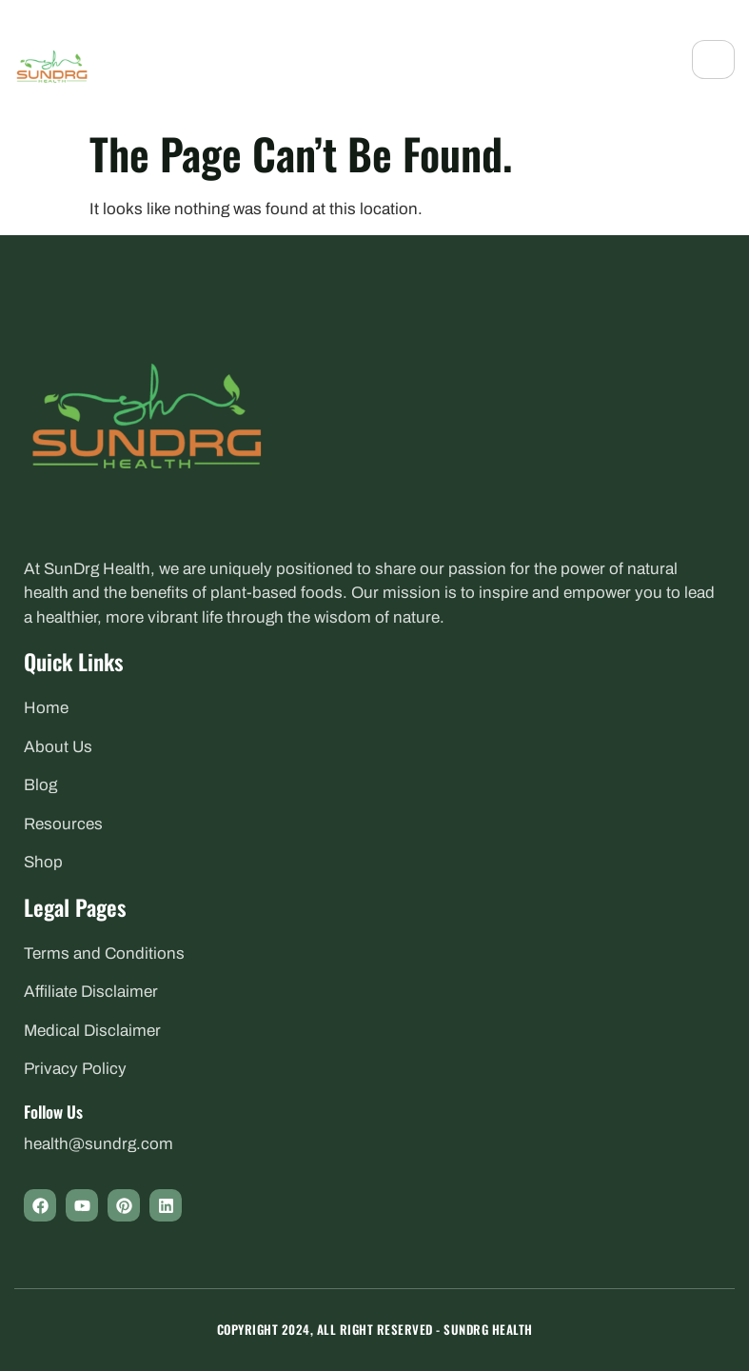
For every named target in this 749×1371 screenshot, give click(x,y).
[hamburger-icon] (713, 59)
